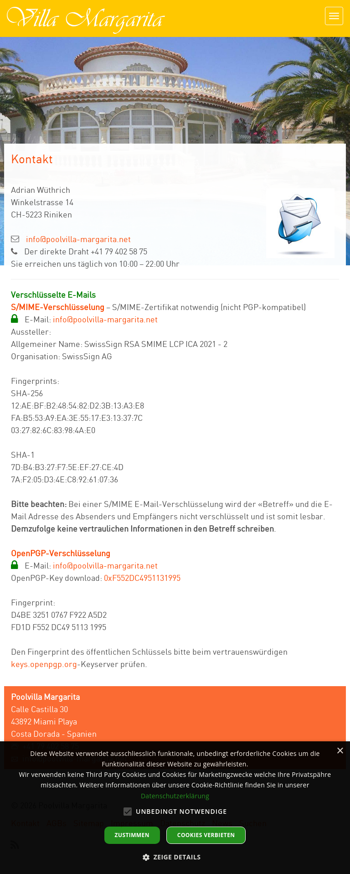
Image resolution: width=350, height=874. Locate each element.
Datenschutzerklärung (175, 795)
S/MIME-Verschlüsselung (57, 307)
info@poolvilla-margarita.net (78, 239)
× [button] (339, 751)
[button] (175, 857)
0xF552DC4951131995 (142, 578)
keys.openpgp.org (44, 664)
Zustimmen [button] (132, 835)
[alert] (175, 807)
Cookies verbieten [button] (206, 835)
